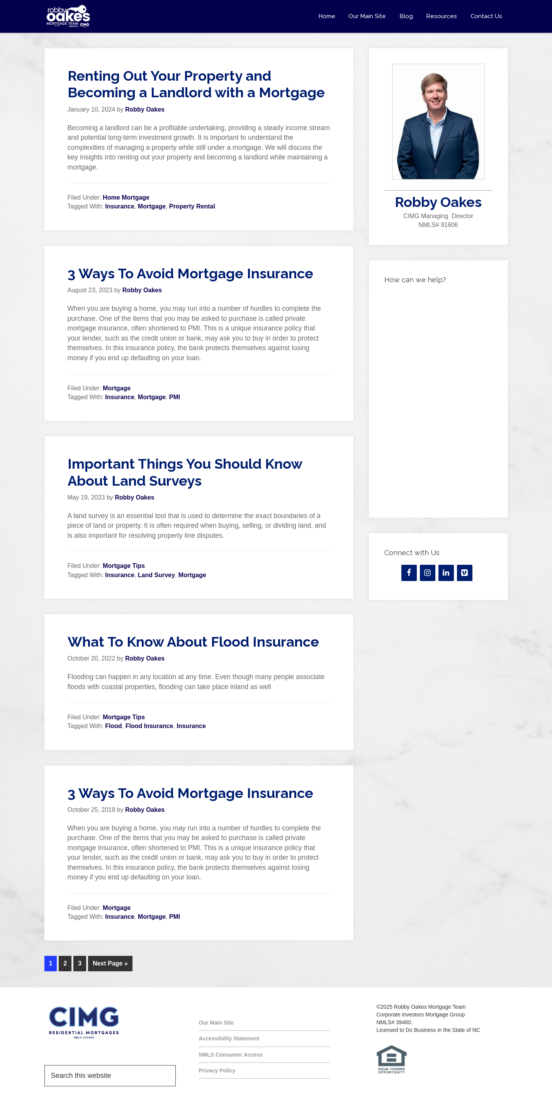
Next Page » (110, 963)
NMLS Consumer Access (231, 1054)
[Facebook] (409, 573)
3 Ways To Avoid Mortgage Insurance (190, 273)
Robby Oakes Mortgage (113, 16)
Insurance (119, 206)
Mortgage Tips (124, 565)
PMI (174, 397)
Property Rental (192, 206)
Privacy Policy (217, 1070)
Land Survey (156, 575)
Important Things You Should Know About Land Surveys (185, 472)
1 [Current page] (51, 963)
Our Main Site (216, 1022)
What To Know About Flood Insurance (193, 641)
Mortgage (152, 206)
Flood (113, 726)
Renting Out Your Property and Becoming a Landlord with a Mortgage (196, 84)
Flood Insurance (149, 726)
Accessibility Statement (229, 1038)
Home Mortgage (126, 197)
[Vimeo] (464, 573)
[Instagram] (427, 573)
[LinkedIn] (446, 573)
